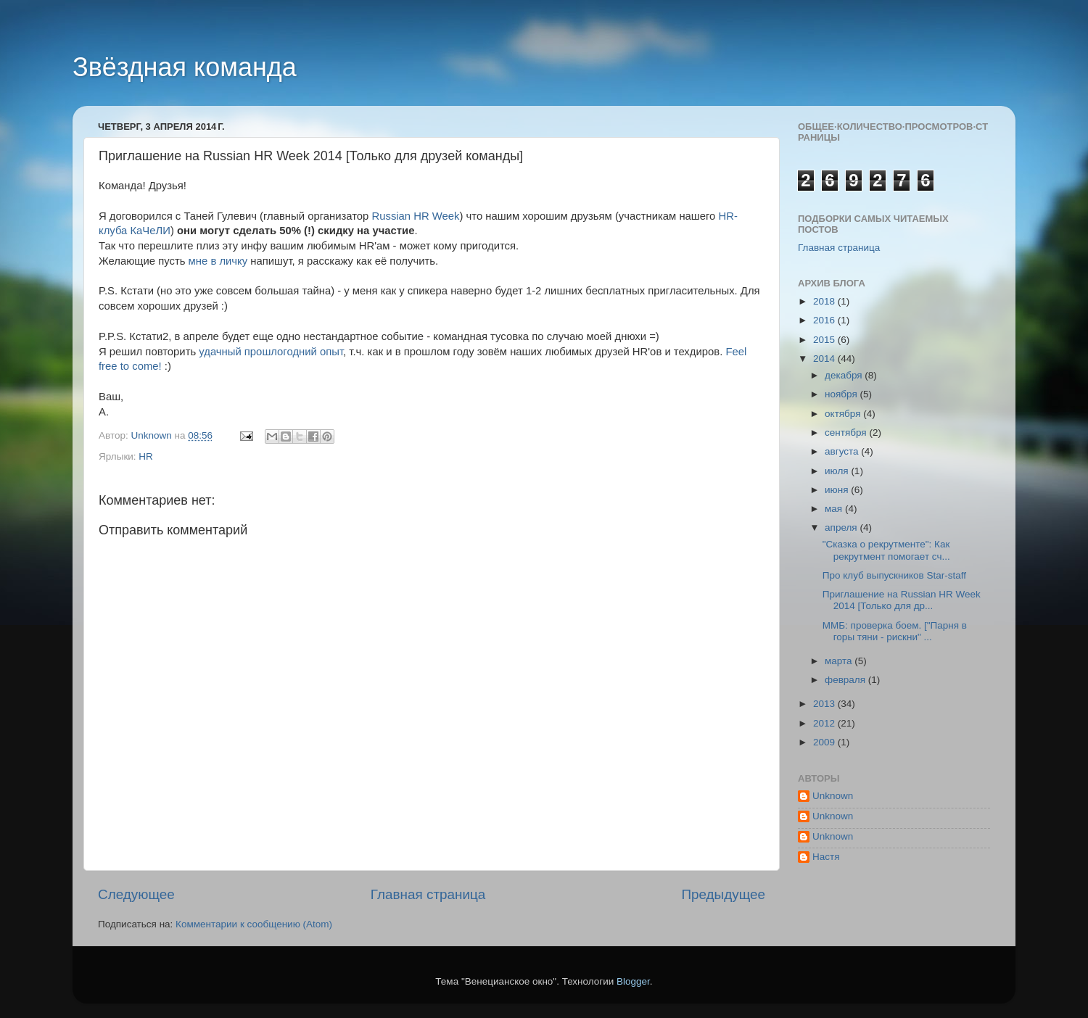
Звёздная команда (185, 67)
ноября (842, 394)
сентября (847, 432)
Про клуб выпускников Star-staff (894, 575)
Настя (826, 856)
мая (835, 508)
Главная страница (428, 894)
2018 (825, 301)
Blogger (633, 981)
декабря (845, 375)
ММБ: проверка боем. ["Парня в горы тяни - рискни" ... (895, 631)
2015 (825, 339)
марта (839, 660)
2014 (825, 358)
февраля (846, 679)
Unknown (832, 795)
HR (146, 456)
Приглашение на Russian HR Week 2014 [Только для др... (902, 600)
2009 (825, 742)
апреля (842, 527)
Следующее (136, 894)
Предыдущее (723, 894)
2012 (825, 723)
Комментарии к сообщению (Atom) (254, 924)
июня (838, 489)
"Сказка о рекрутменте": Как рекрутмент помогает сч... (886, 550)
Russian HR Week (416, 216)
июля (838, 470)
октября (844, 413)
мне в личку (218, 261)
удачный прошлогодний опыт (271, 351)
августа (843, 451)
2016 (825, 320)
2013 (825, 703)
